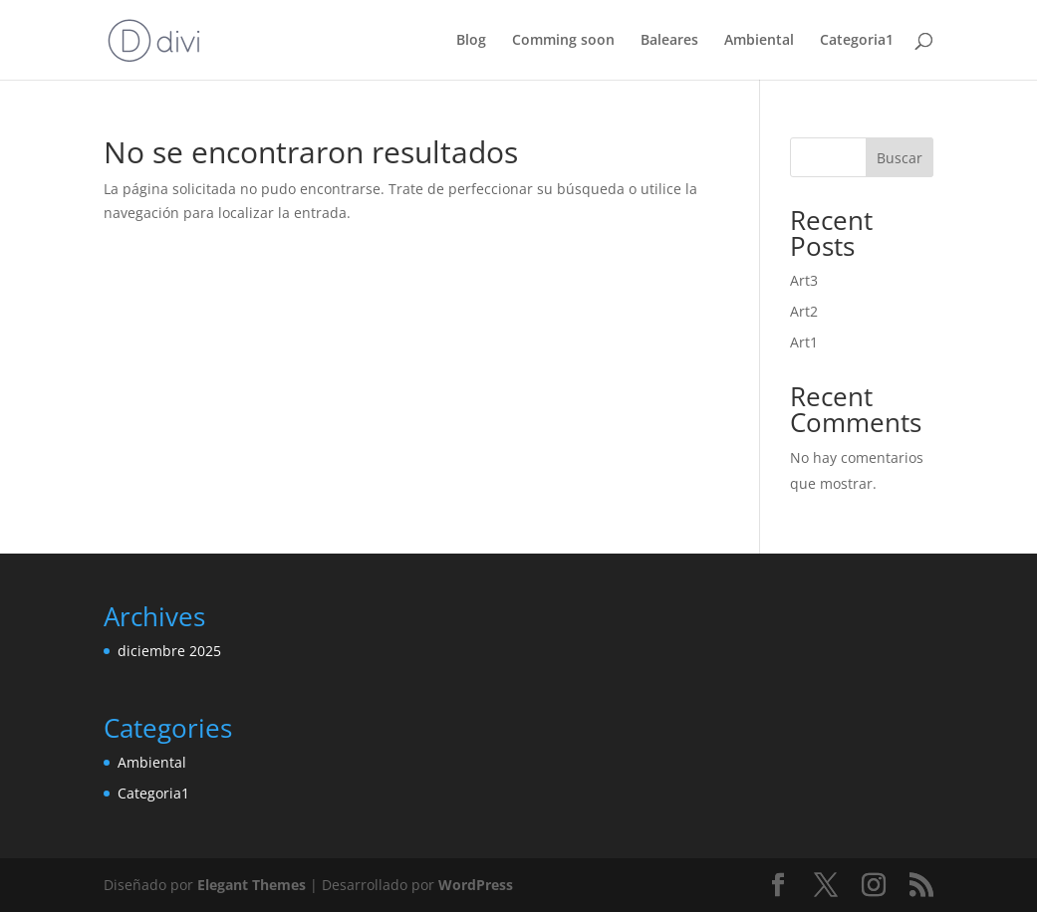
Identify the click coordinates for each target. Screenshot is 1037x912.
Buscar (899, 157)
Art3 (804, 280)
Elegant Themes (251, 884)
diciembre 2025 (169, 650)
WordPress (475, 884)
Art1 (804, 342)
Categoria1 (857, 41)
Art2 (804, 311)
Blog (471, 41)
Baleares (669, 41)
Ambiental (759, 41)
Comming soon (563, 41)
